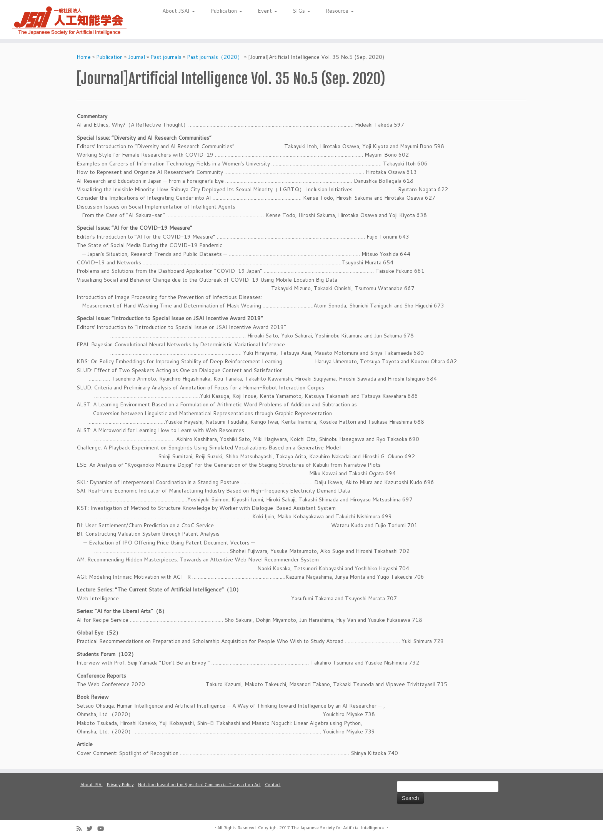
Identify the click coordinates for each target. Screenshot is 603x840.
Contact (273, 785)
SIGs (301, 11)
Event (267, 11)
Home (84, 57)
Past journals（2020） (215, 57)
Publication (226, 11)
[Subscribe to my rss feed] (82, 829)
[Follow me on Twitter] (92, 829)
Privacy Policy (120, 785)
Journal (136, 57)
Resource (340, 11)
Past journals (166, 57)
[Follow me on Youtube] (103, 829)
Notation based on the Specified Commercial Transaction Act (199, 785)
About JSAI (178, 11)
